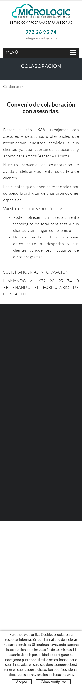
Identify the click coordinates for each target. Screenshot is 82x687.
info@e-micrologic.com (41, 38)
